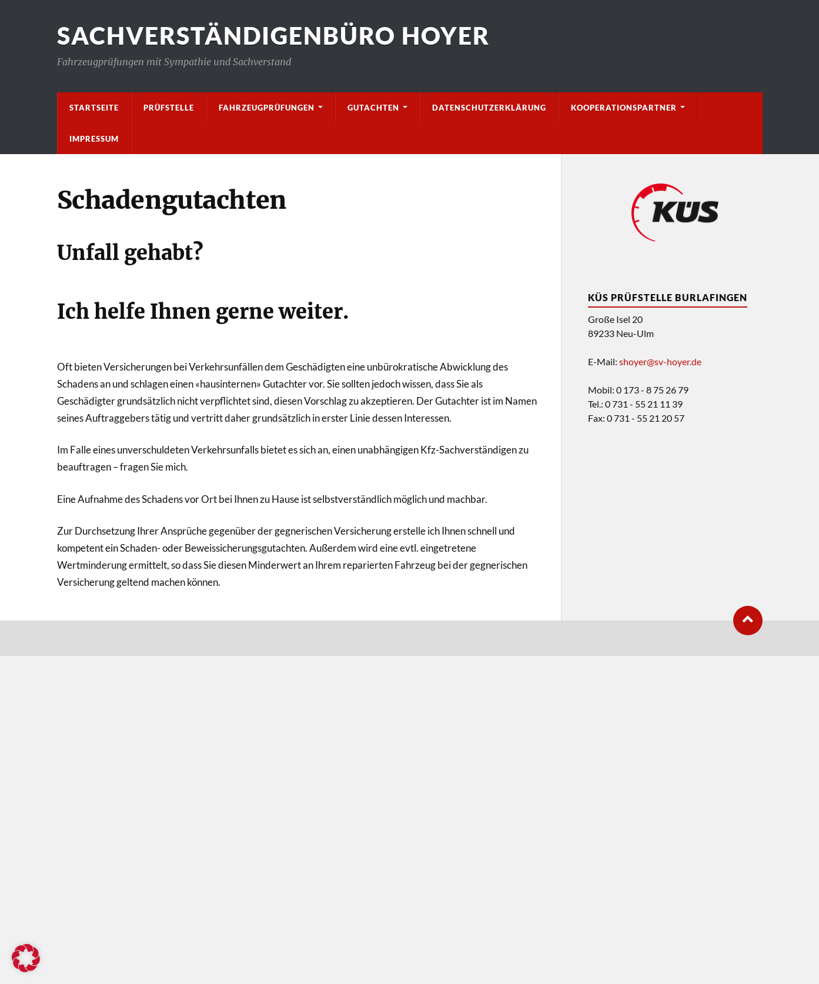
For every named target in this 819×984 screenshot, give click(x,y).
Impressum (94, 139)
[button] (26, 958)
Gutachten (373, 107)
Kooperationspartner (624, 107)
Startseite (94, 107)
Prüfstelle (168, 107)
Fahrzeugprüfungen (267, 107)
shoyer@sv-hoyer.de (660, 361)
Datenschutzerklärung (489, 107)
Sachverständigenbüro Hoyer (273, 35)
